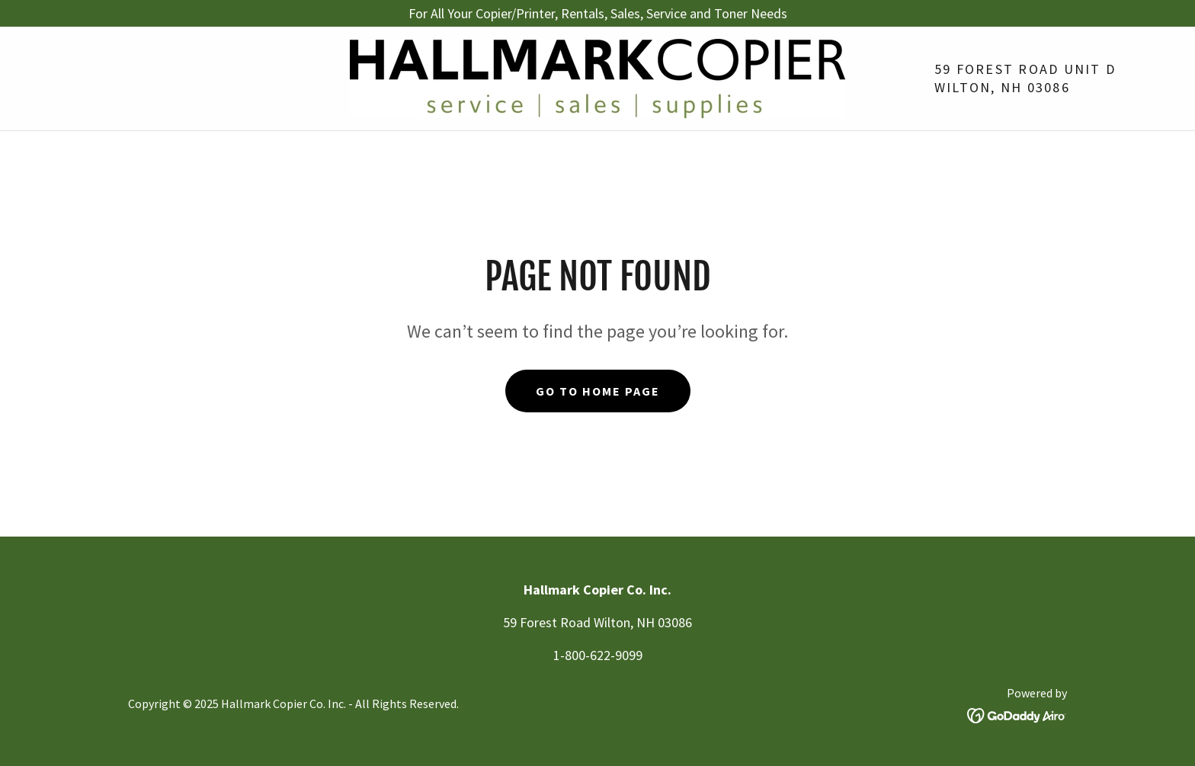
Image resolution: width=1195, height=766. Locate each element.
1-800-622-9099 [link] (597, 655)
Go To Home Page (598, 391)
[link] (597, 76)
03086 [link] (1048, 87)
